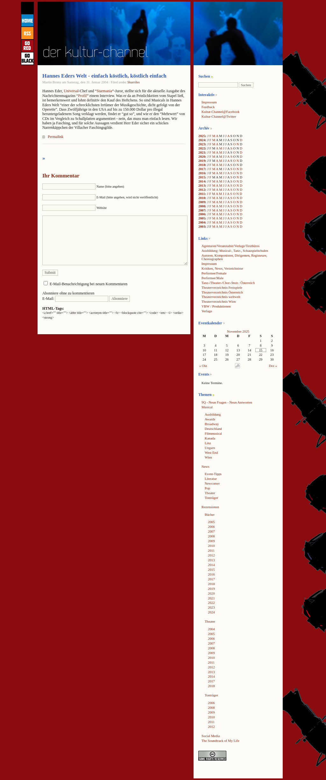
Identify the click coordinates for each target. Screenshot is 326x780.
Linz (208, 443)
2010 (201, 198)
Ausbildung (213, 414)
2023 (201, 144)
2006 (201, 214)
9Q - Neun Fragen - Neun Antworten (227, 402)
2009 (201, 202)
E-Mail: (75, 298)
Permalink (55, 137)
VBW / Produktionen (216, 306)
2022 (201, 148)
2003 (201, 226)
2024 (201, 140)
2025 (201, 136)
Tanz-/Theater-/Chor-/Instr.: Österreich (228, 283)
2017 (201, 169)
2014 (201, 181)
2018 (201, 165)
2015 (201, 177)
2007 (201, 210)
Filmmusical (213, 433)
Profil (82, 95)
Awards (210, 419)
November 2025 (238, 331)
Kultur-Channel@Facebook (220, 112)
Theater (210, 493)
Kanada (210, 438)
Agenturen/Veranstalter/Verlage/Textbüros (230, 246)
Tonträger (211, 498)
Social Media (211, 736)
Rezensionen (210, 507)
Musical (207, 407)
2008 (201, 206)
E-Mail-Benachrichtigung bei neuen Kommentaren (88, 284)
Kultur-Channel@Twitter (219, 116)
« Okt (203, 366)
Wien (208, 457)
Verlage (207, 311)
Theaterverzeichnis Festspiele (222, 287)
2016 (201, 173)
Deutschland (213, 429)
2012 (201, 189)
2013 (201, 185)
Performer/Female (214, 273)
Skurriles (133, 82)
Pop (207, 488)
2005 (201, 218)
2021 (201, 152)
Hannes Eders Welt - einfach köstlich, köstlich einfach (104, 76)
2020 (201, 156)
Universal (71, 91)
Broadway (212, 424)
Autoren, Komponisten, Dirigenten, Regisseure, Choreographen (234, 257)
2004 (201, 222)
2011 (201, 194)
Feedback (208, 107)
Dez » (273, 366)
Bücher (210, 514)
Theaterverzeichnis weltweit (221, 297)
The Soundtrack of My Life (220, 740)
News (205, 466)
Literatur (211, 478)
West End (211, 452)
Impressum (209, 102)
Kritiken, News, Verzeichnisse (222, 268)
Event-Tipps (213, 474)
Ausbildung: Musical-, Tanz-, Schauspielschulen (235, 250)
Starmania (104, 91)
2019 (201, 160)
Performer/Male (212, 278)
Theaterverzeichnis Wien (219, 301)
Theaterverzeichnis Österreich (222, 292)
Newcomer (212, 483)
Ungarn (210, 448)
